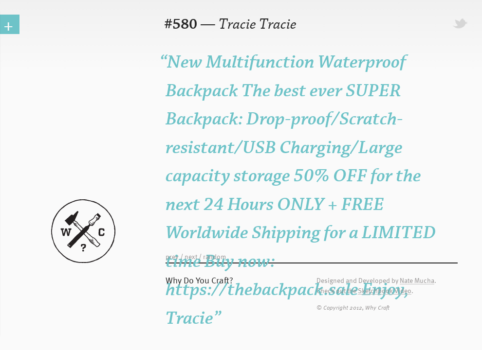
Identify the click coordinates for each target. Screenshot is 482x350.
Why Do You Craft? (199, 279)
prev (172, 256)
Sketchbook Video (384, 291)
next (191, 256)
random (214, 256)
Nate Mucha (417, 280)
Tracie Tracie (258, 25)
